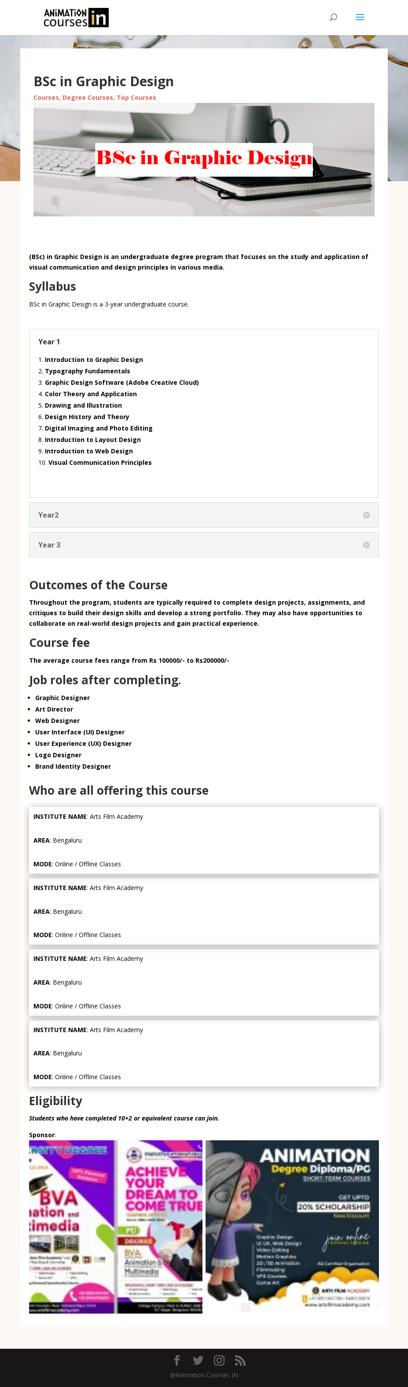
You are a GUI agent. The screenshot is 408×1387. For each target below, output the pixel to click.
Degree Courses (87, 97)
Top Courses (136, 97)
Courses (46, 97)
